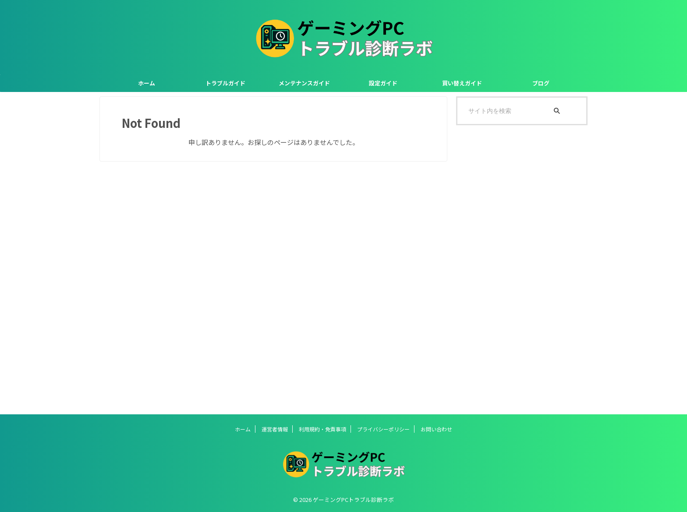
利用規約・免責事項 (322, 429)
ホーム (146, 83)
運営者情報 (275, 429)
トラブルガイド (225, 83)
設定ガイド (383, 83)
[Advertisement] (522, 269)
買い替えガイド (462, 83)
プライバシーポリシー (383, 429)
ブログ (540, 83)
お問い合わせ (436, 429)
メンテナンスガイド (304, 83)
